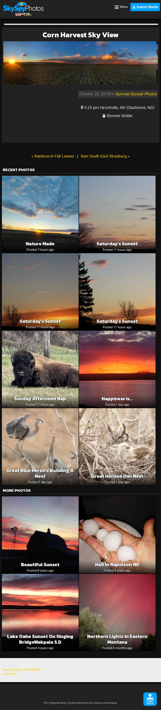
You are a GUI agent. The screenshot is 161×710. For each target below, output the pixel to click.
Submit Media (145, 7)
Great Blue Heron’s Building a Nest (40, 473)
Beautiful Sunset (40, 564)
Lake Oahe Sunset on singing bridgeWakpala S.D (40, 639)
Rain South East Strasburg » (105, 156)
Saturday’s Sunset (117, 244)
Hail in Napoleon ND (117, 564)
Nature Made (40, 244)
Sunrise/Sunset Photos (136, 94)
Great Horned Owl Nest (117, 476)
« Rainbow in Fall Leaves (52, 156)
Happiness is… (117, 398)
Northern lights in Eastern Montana (117, 639)
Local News (9, 673)
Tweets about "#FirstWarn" (21, 670)
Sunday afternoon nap (40, 398)
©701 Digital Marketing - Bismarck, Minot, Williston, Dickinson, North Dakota (80, 703)
